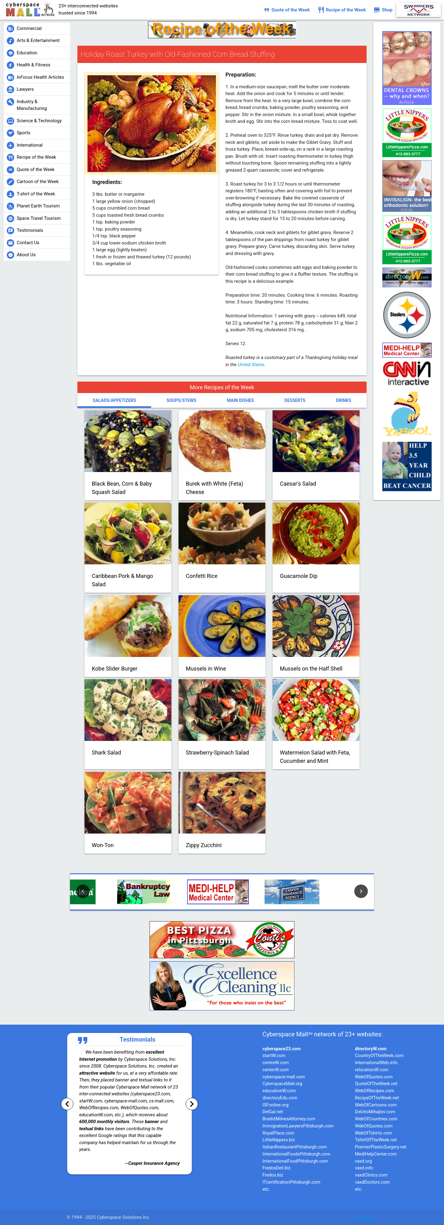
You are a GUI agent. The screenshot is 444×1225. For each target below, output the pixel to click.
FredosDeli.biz (276, 1168)
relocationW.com (371, 1069)
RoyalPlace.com (278, 1133)
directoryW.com (370, 1048)
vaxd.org (363, 1161)
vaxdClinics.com (371, 1175)
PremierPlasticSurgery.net (380, 1147)
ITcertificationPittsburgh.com (291, 1182)
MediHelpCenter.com (376, 1154)
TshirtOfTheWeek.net (376, 1140)
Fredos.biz (272, 1175)
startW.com (274, 1055)
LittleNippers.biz (278, 1140)
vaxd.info (364, 1168)
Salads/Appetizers (114, 400)
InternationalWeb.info (376, 1062)
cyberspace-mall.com (283, 1077)
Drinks (344, 400)
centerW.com (275, 1069)
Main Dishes (240, 400)
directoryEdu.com (279, 1098)
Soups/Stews (181, 400)
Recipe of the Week (341, 10)
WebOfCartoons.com (376, 1105)
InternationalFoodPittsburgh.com (295, 1161)
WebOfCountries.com (376, 1119)
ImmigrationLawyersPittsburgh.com (298, 1126)
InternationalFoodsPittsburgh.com (296, 1154)
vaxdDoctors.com (372, 1182)
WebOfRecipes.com (374, 1090)
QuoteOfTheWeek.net (376, 1083)
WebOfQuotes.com (374, 1077)
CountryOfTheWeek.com (379, 1055)
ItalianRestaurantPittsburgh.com (294, 1147)
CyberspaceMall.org (282, 1083)
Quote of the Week (286, 10)
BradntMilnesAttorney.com (288, 1119)
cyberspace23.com (281, 1048)
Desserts (295, 400)
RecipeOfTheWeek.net (377, 1098)
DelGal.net (272, 1111)
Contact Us (366, 1217)
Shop (383, 10)
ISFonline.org (275, 1105)
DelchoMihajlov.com (375, 1111)
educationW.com (279, 1090)
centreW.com (275, 1062)
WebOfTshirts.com (373, 1133)
